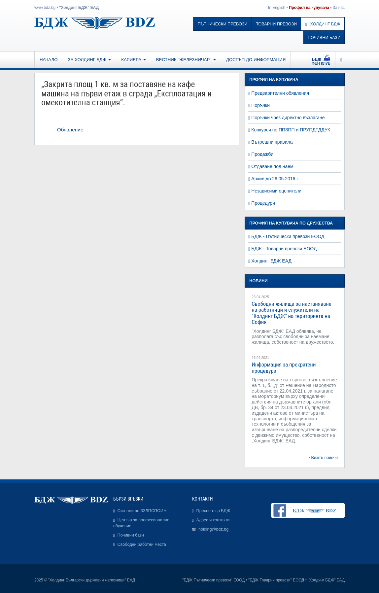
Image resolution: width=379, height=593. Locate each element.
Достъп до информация (256, 59)
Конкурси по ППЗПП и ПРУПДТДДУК (290, 129)
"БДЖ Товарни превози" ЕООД (276, 580)
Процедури (263, 203)
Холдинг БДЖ (322, 24)
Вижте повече (324, 457)
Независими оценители (276, 190)
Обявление (69, 129)
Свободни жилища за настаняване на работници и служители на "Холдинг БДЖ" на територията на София (291, 312)
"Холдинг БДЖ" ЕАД (79, 7)
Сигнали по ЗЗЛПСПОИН (142, 510)
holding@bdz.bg (213, 529)
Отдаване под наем (272, 166)
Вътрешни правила (272, 142)
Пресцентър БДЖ (213, 510)
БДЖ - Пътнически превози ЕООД (287, 236)
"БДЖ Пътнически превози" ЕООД (213, 580)
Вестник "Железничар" (186, 59)
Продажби (262, 154)
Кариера (133, 59)
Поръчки (260, 105)
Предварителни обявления (280, 93)
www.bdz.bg (44, 7)
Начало (49, 59)
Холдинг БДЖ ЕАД (271, 260)
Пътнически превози (222, 24)
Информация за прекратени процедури (284, 367)
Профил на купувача (309, 7)
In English (276, 7)
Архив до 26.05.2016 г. (275, 178)
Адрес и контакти (213, 520)
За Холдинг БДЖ (89, 59)
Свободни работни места (142, 544)
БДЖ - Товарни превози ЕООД (284, 248)
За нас (339, 7)
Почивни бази (324, 37)
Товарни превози (276, 24)
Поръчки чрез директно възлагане (288, 117)
